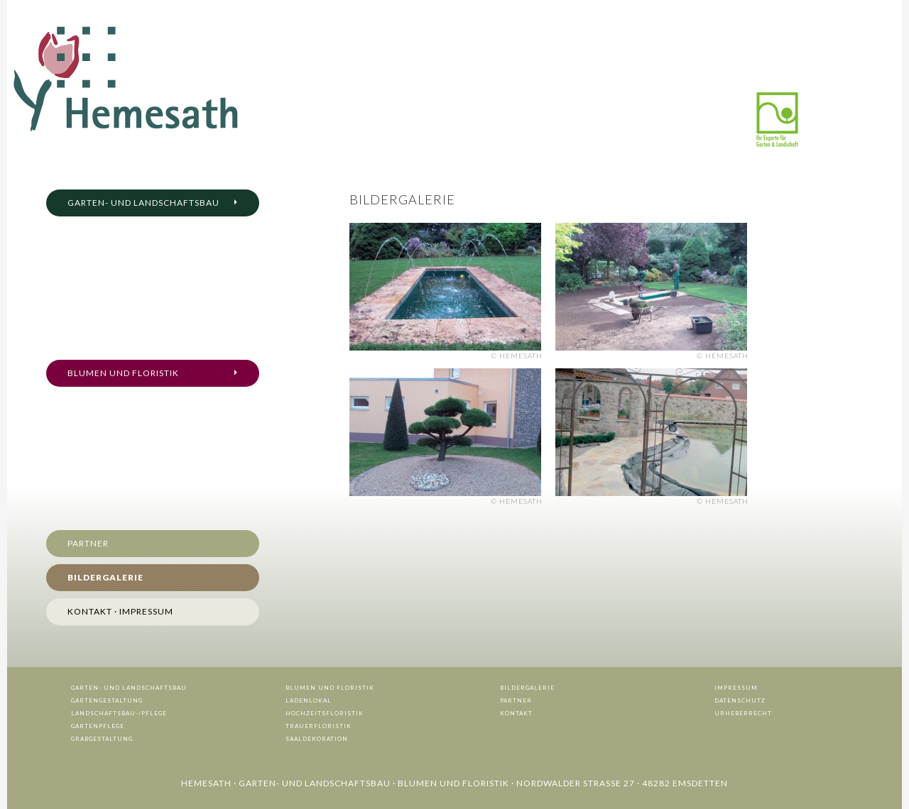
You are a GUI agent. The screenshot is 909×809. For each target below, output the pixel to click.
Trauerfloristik (318, 726)
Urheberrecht (743, 713)
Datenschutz (740, 700)
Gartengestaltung (107, 700)
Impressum (736, 687)
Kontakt (516, 713)
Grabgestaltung (102, 738)
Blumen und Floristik (123, 373)
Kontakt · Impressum (120, 611)
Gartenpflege (97, 726)
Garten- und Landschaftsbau (143, 202)
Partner (88, 543)
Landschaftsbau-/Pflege (119, 713)
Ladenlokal (308, 700)
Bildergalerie (105, 577)
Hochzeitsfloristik (324, 713)
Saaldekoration (316, 738)
